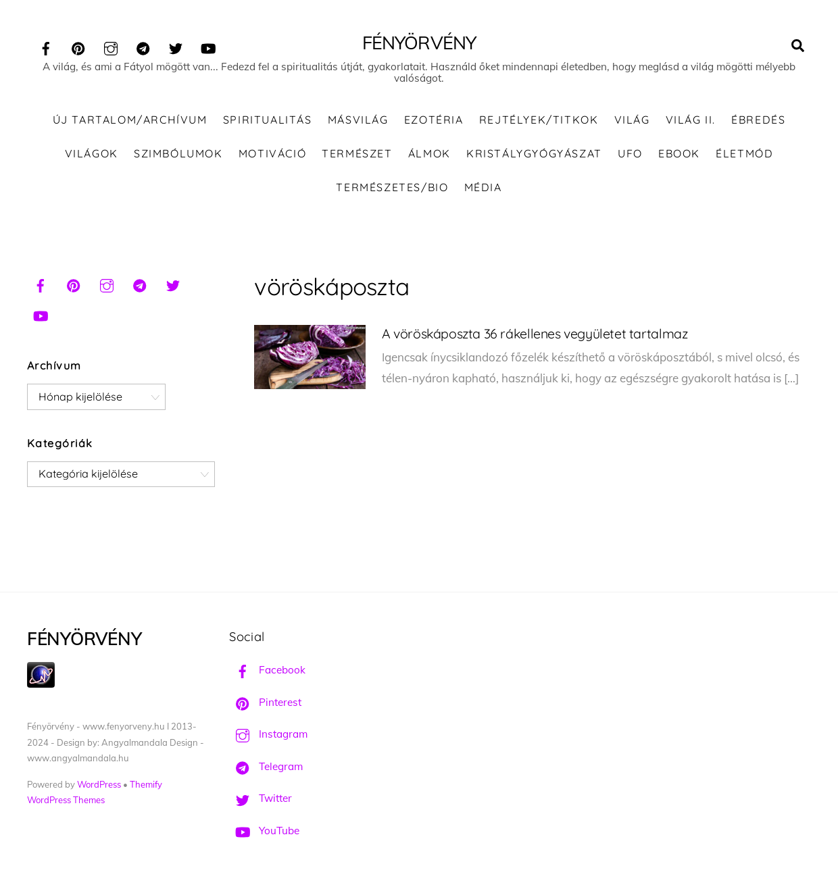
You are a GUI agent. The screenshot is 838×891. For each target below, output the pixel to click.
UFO (630, 154)
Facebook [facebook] (267, 671)
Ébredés (758, 121)
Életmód (744, 154)
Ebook (679, 154)
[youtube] (208, 46)
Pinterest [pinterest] (265, 703)
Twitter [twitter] (260, 800)
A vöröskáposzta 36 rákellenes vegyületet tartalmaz (534, 335)
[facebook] (45, 46)
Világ (632, 121)
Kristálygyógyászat (534, 154)
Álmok (429, 154)
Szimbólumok (178, 154)
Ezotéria (434, 121)
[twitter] (175, 46)
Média (483, 188)
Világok (91, 154)
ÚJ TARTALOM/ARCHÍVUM (130, 121)
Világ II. (691, 121)
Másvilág (358, 121)
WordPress (99, 785)
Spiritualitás (267, 121)
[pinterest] (78, 46)
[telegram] (143, 46)
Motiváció (272, 154)
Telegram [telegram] (266, 768)
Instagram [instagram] (268, 736)
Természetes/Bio (392, 188)
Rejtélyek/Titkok (539, 121)
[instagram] (110, 46)
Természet (357, 154)
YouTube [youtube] (264, 832)
